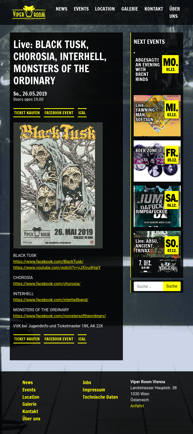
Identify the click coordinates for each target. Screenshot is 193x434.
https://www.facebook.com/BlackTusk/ (48, 261)
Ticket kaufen (27, 112)
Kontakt (153, 8)
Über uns (174, 12)
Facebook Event (58, 112)
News (61, 8)
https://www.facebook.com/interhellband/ (50, 299)
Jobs (87, 382)
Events (81, 8)
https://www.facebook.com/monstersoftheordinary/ (59, 315)
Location (105, 8)
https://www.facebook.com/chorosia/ (47, 283)
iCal (82, 112)
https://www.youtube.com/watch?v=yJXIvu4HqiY (57, 267)
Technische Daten (100, 396)
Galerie (129, 8)
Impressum (94, 389)
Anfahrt (137, 406)
